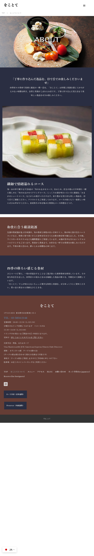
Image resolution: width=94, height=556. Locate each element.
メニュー (31, 371)
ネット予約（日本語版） (15, 394)
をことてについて (17, 371)
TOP (6, 371)
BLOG (49, 371)
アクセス (40, 371)
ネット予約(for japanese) (79, 371)
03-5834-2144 (19, 317)
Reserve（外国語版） (15, 405)
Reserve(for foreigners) (14, 376)
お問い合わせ (60, 371)
